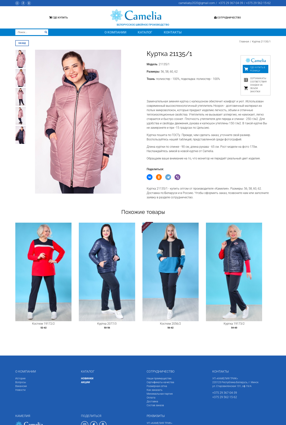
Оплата (151, 362)
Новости (20, 355)
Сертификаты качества (160, 347)
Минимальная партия (160, 359)
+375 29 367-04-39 (231, 3)
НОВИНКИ (87, 343)
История (20, 343)
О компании (115, 32)
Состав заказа (155, 370)
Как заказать (155, 355)
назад (22, 42)
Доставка (152, 366)
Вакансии (21, 351)
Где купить (58, 17)
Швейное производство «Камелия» (47, 421)
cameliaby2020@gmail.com (197, 3)
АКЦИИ (85, 347)
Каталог (145, 32)
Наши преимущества (159, 343)
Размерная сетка (157, 351)
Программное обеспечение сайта (236, 421)
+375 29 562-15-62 (258, 3)
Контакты (173, 32)
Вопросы (20, 347)
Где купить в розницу (257, 68)
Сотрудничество (227, 17)
